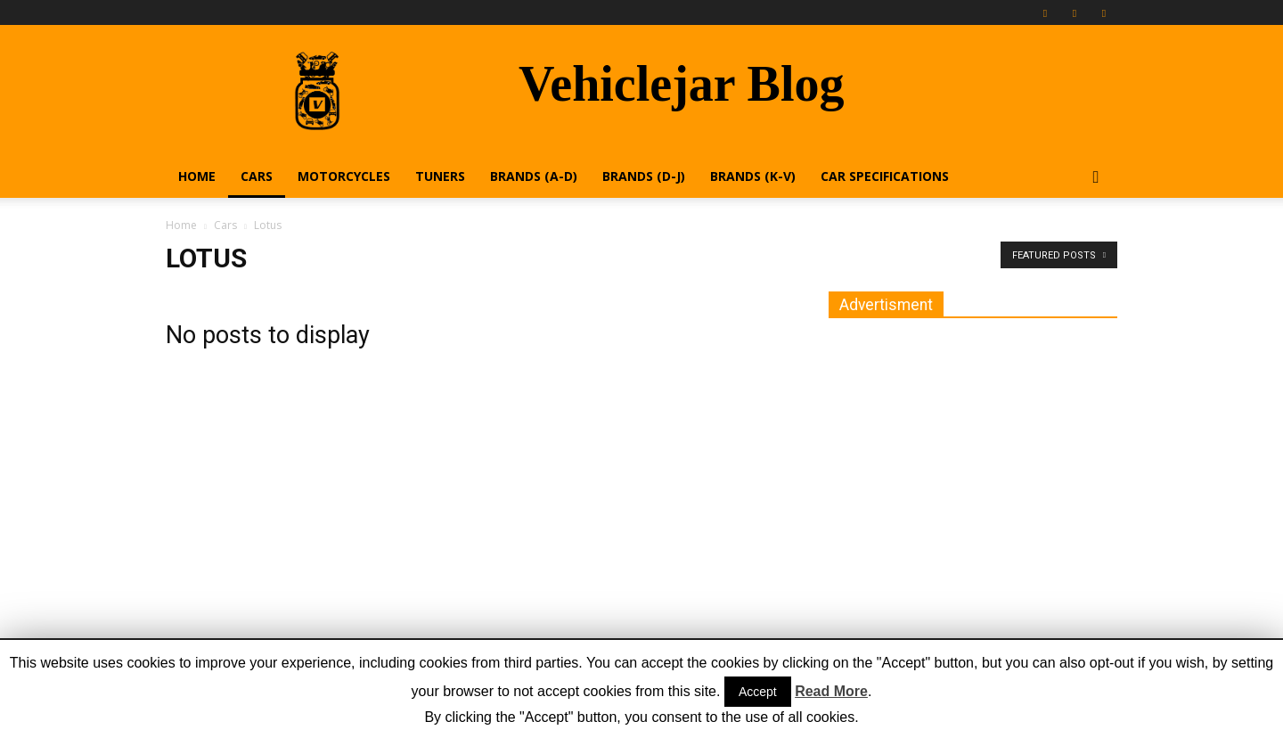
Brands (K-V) (753, 176)
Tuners (440, 176)
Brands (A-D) (533, 176)
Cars (257, 176)
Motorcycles (344, 176)
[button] (1096, 177)
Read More (831, 691)
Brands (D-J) (643, 176)
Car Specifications (885, 176)
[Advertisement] (962, 452)
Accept (758, 692)
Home (197, 176)
